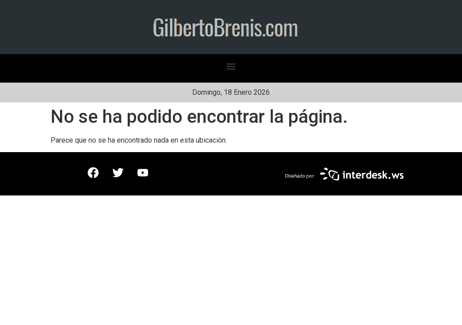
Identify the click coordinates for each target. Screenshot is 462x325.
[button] (231, 66)
